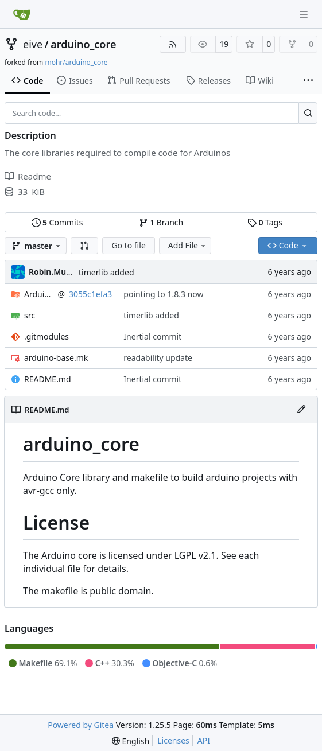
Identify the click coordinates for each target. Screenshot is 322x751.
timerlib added (106, 272)
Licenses (173, 740)
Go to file (128, 245)
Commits (57, 222)
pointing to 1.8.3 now (163, 294)
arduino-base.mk (56, 357)
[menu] (130, 741)
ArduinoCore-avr (38, 294)
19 (223, 43)
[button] (84, 245)
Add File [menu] (187, 245)
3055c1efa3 (90, 294)
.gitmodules (46, 336)
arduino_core (83, 44)
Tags (264, 222)
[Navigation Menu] (304, 14)
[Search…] (307, 113)
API (203, 740)
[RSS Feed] (173, 44)
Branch (161, 222)
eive (32, 44)
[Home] (22, 14)
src (29, 315)
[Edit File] (301, 409)
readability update (157, 357)
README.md (47, 378)
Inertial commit (152, 336)
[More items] (308, 81)
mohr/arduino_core (76, 62)
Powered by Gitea (81, 724)
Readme (28, 176)
